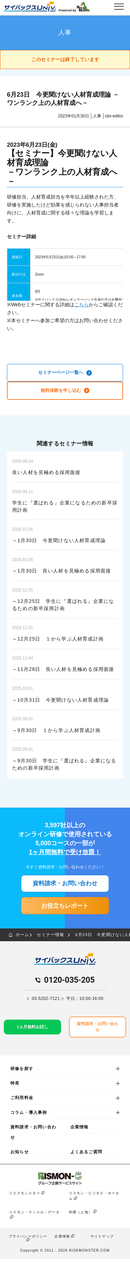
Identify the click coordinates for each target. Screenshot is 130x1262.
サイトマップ (102, 1239)
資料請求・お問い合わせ (65, 884)
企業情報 (79, 1130)
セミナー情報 (51, 937)
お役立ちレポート (65, 907)
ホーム (19, 937)
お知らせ (19, 1155)
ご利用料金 (21, 1101)
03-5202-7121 (46, 1001)
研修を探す (21, 1071)
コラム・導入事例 (28, 1115)
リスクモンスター (24, 1196)
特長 (14, 1086)
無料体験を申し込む (65, 391)
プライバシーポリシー (28, 1239)
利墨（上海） (80, 1215)
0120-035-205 (69, 983)
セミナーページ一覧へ (65, 373)
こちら (81, 304)
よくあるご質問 (86, 1155)
